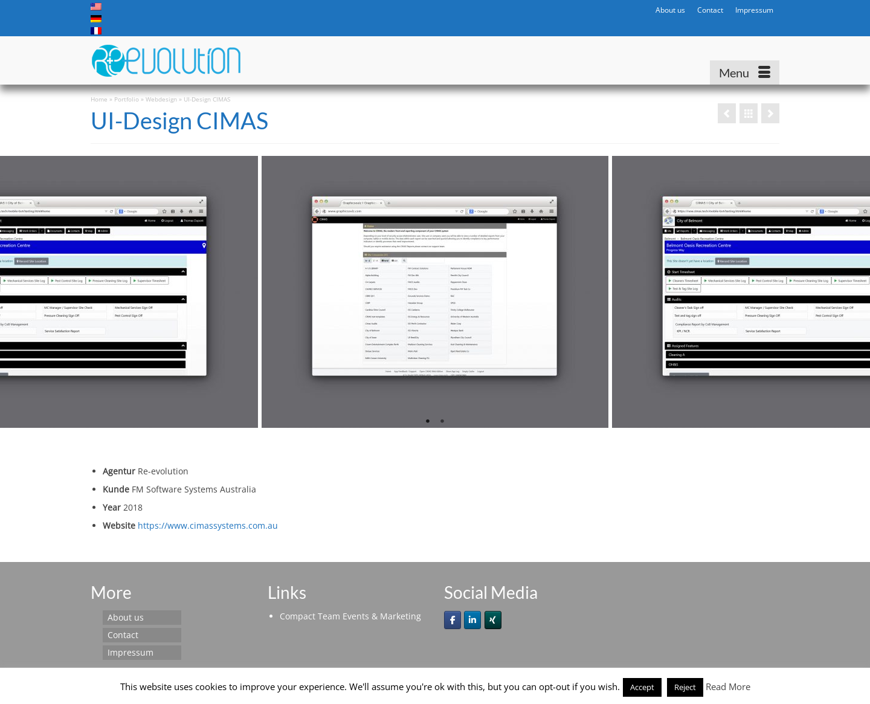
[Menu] (744, 72)
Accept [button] (642, 687)
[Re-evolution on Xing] (493, 620)
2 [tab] (442, 422)
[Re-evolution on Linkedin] (472, 620)
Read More (728, 686)
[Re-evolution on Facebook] (452, 620)
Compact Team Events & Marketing (350, 616)
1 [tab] (428, 422)
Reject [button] (685, 687)
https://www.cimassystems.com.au (208, 525)
